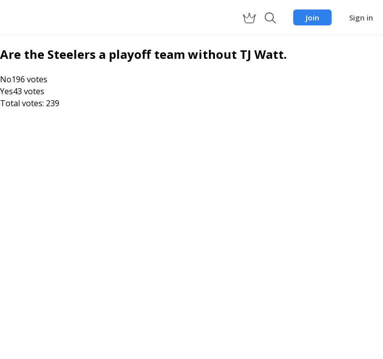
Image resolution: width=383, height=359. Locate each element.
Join (312, 17)
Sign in (361, 17)
